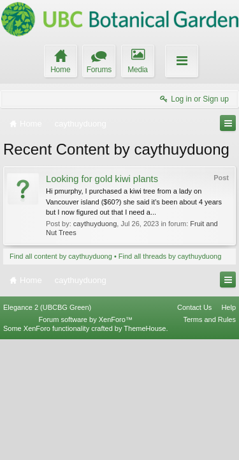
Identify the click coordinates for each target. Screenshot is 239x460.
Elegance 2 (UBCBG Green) (47, 427)
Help (228, 427)
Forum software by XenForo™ (86, 440)
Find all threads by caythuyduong (170, 256)
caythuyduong (95, 223)
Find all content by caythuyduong (61, 256)
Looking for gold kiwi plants (102, 179)
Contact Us (194, 427)
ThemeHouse (145, 449)
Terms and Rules (209, 440)
